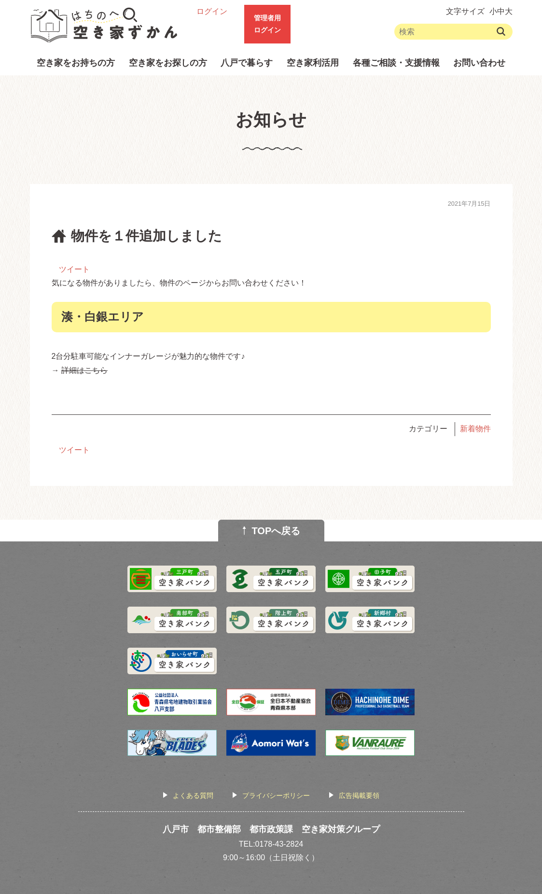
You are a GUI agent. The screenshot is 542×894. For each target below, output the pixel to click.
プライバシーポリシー (276, 795)
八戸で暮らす (247, 63)
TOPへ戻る (276, 530)
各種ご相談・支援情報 (396, 63)
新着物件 (475, 429)
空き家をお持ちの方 (76, 63)
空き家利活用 (313, 63)
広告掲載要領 (359, 795)
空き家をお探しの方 (168, 63)
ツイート (74, 269)
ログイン (211, 11)
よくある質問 (193, 795)
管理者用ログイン (267, 24)
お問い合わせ (479, 63)
